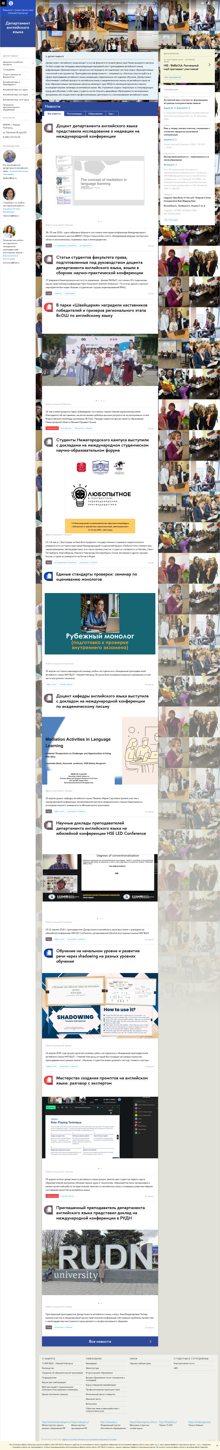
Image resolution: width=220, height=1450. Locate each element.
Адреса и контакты (69, 1439)
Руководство (48, 1368)
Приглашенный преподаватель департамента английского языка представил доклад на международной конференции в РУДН (100, 1213)
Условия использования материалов (93, 1439)
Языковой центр (93, 1399)
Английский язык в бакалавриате (11, 83)
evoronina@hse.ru (11, 262)
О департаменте (55, 56)
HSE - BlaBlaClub (173, 65)
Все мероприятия (173, 77)
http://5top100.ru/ (168, 1422)
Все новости (100, 1341)
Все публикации (171, 220)
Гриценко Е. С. (170, 139)
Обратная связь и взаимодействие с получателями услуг (102, 1409)
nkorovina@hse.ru (11, 215)
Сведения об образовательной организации (62, 1372)
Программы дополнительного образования (11, 107)
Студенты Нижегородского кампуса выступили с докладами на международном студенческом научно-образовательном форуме (102, 445)
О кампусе (48, 1358)
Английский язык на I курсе (15, 89)
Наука (133, 1358)
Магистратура (92, 1368)
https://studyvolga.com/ (199, 1422)
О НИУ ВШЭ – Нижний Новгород (57, 1363)
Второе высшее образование (99, 1372)
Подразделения (49, 1377)
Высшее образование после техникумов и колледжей (105, 1378)
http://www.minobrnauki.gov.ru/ (56, 1422)
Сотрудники (9, 69)
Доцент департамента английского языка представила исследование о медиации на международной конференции (97, 131)
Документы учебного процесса (13, 63)
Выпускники (91, 1403)
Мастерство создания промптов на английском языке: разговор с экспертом (102, 1080)
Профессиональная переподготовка (103, 1389)
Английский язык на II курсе (15, 94)
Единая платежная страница (55, 1394)
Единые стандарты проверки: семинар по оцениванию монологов (96, 576)
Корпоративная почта (184, 1363)
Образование (94, 1358)
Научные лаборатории (140, 1363)
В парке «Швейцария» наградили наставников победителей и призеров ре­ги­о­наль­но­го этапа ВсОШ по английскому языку (101, 310)
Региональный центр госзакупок (100, 1394)
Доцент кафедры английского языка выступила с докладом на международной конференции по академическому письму (102, 701)
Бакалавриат (91, 1363)
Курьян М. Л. (170, 108)
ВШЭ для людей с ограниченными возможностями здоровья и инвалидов (60, 1388)
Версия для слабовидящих (54, 1382)
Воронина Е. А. (183, 108)
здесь (157, 1444)
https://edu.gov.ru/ (80, 1422)
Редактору (211, 1440)
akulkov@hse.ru (10, 178)
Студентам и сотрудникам (191, 1358)
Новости (52, 106)
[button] (155, 180)
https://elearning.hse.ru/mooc (143, 1422)
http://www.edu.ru (109, 1422)
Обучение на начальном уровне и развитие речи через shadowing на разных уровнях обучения (98, 956)
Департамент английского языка (18, 27)
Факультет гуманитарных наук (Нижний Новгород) (18, 11)
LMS (176, 1368)
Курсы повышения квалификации (101, 1384)
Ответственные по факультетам (12, 75)
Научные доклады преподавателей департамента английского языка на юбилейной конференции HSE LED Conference (101, 828)
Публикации (171, 89)
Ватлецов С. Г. (170, 164)
